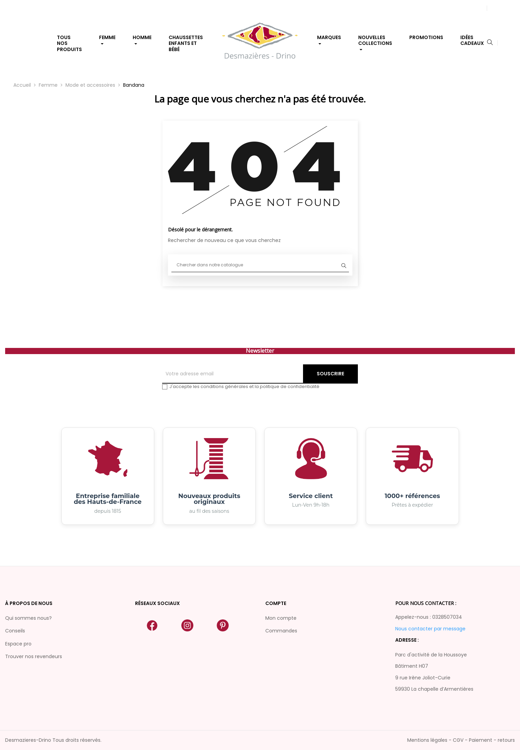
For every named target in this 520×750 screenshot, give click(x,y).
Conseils (15, 630)
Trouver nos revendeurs (33, 656)
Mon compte (281, 618)
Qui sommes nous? (28, 618)
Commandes (281, 630)
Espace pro (18, 643)
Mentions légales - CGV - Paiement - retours (461, 740)
